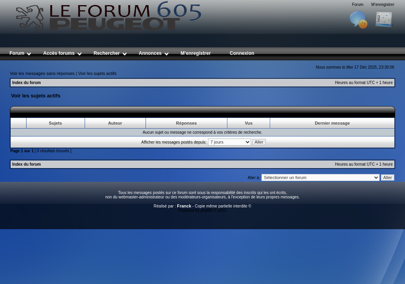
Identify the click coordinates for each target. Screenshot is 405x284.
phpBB (206, 210)
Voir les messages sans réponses (42, 73)
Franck (184, 206)
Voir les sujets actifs (97, 73)
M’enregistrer (382, 4)
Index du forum (26, 82)
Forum (357, 4)
